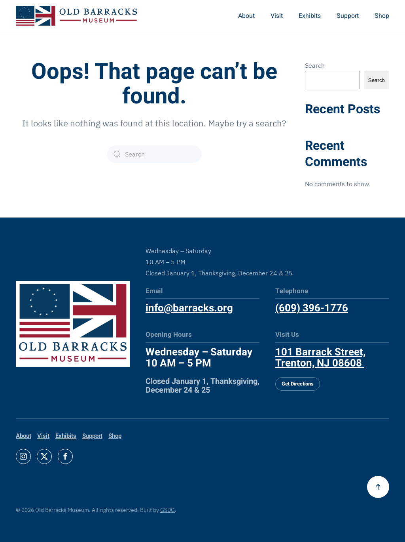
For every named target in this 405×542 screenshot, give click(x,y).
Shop (382, 16)
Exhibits (65, 435)
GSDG (167, 509)
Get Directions (298, 383)
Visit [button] (277, 16)
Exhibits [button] (310, 16)
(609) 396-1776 (311, 308)
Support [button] (348, 16)
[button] (378, 487)
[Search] (154, 154)
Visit (43, 435)
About (23, 435)
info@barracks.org (189, 308)
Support (92, 435)
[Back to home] (76, 16)
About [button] (246, 16)
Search (315, 65)
